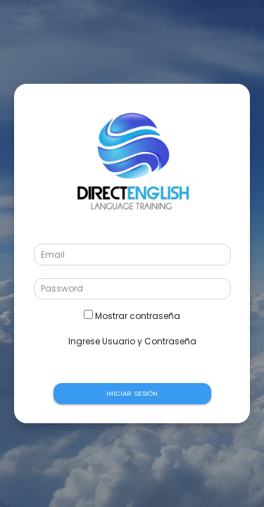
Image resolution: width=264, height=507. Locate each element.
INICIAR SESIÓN (132, 393)
